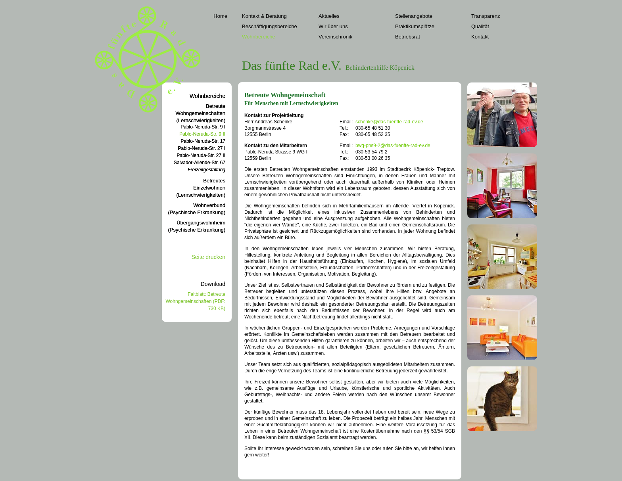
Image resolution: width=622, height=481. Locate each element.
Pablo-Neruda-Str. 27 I (201, 148)
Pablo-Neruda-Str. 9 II (202, 134)
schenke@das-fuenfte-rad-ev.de (389, 122)
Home (220, 16)
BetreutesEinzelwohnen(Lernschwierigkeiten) (200, 188)
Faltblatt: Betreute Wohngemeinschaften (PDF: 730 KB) (195, 301)
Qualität (480, 26)
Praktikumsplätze (414, 26)
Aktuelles (329, 16)
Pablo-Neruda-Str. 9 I (202, 127)
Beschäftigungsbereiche (269, 26)
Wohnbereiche (258, 37)
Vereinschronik (335, 37)
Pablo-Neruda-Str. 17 (202, 141)
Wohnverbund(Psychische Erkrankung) (197, 208)
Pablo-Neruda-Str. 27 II (201, 155)
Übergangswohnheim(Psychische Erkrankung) (197, 226)
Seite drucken (208, 257)
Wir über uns (333, 26)
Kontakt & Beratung (264, 16)
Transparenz (485, 16)
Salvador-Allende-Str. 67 (199, 162)
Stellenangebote (413, 16)
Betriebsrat (407, 37)
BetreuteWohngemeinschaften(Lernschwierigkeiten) (200, 113)
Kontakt (480, 37)
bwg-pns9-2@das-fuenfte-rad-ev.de (392, 145)
